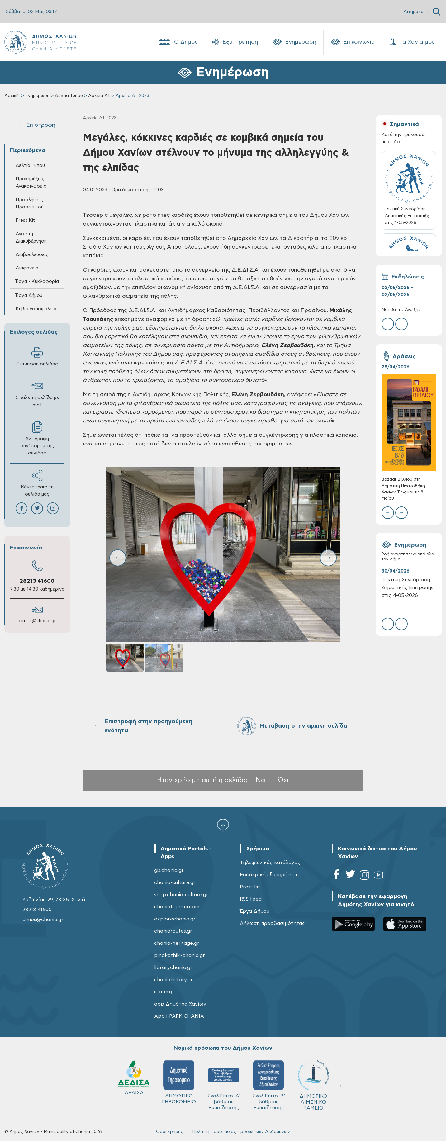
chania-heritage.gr (176, 943)
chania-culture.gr (175, 882)
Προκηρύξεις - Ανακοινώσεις (32, 182)
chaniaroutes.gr (173, 931)
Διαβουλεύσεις (32, 254)
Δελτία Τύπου (69, 95)
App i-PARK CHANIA (179, 1016)
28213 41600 (37, 581)
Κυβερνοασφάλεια (36, 309)
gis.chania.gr (169, 870)
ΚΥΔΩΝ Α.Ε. (221, 1080)
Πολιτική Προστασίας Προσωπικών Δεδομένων (241, 1131)
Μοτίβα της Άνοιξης (401, 310)
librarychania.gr (173, 967)
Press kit (250, 886)
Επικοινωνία (353, 42)
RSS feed (251, 898)
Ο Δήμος (178, 42)
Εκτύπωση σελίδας (37, 356)
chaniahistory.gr (173, 979)
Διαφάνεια (27, 268)
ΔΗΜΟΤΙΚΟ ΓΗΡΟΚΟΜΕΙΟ (311, 1082)
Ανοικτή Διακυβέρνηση (31, 237)
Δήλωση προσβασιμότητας (272, 923)
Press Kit (25, 220)
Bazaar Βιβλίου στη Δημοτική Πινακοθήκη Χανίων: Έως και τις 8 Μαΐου (403, 489)
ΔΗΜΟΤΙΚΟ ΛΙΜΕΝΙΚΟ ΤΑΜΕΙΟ (131, 1085)
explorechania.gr (175, 918)
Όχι (283, 780)
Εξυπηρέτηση (235, 42)
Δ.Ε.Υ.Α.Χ (176, 1079)
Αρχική (11, 95)
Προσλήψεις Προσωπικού (30, 203)
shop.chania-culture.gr (181, 894)
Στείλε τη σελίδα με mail (37, 393)
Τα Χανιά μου (412, 42)
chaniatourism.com (176, 906)
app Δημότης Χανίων (180, 1003)
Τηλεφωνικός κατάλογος (270, 862)
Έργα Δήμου (29, 295)
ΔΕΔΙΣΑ (266, 1077)
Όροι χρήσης (169, 1131)
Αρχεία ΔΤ (99, 95)
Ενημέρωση (294, 42)
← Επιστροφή (37, 125)
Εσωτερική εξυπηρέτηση (269, 874)
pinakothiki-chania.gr (179, 955)
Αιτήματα (413, 11)
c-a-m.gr (164, 991)
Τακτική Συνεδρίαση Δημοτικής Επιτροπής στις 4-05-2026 (408, 587)
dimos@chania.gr (37, 621)
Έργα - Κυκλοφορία (37, 281)
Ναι (261, 780)
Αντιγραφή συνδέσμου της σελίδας (37, 438)
